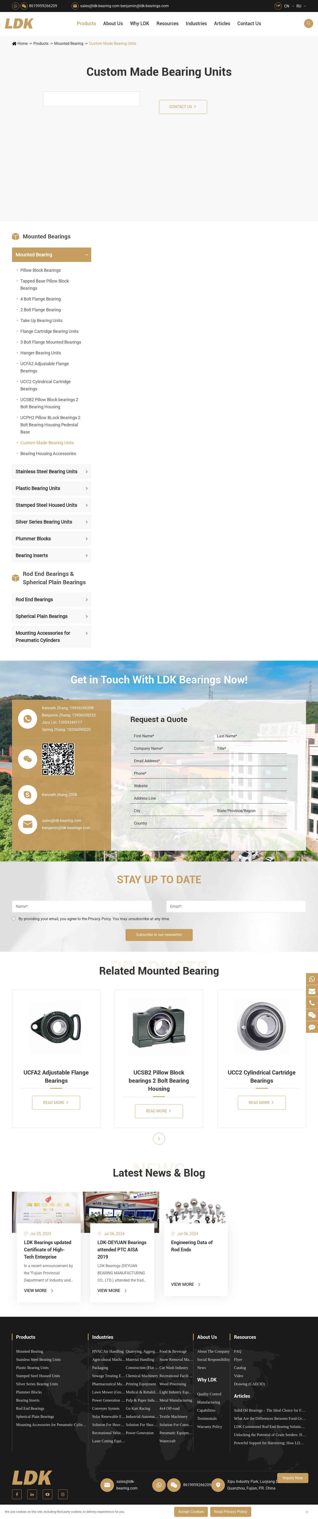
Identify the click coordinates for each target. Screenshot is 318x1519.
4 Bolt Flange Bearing (40, 298)
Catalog (240, 1368)
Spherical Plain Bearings (41, 616)
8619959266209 (43, 6)
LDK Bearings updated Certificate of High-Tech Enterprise (47, 1250)
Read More (55, 1102)
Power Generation (140, 1433)
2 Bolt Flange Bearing (40, 309)
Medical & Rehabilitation (142, 1392)
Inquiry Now (293, 1478)
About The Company (213, 1351)
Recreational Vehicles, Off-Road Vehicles (109, 1433)
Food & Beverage (173, 1351)
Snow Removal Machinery (176, 1359)
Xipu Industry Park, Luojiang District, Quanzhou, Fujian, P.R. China (257, 1484)
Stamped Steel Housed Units (46, 505)
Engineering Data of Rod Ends (192, 1246)
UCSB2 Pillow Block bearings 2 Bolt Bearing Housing (49, 403)
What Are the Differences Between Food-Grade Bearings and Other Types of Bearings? (270, 1418)
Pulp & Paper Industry (142, 1400)
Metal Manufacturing (175, 1400)
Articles (222, 23)
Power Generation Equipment (109, 1400)
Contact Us (249, 23)
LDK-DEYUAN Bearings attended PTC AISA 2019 (121, 1250)
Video (238, 1376)
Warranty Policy (209, 1427)
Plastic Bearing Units (38, 488)
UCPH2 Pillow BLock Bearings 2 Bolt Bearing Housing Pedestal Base (50, 424)
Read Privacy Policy (230, 1511)
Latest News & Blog (159, 1173)
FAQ (237, 1351)
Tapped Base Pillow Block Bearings (44, 284)
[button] (159, 1139)
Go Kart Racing (138, 1408)
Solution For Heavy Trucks (109, 1425)
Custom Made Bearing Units (112, 43)
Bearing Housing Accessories (48, 453)
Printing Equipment (141, 1384)
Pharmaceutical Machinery (109, 1384)
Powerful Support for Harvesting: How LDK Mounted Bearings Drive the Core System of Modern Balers (270, 1443)
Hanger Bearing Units (40, 352)
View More (39, 1290)
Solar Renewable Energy (109, 1417)
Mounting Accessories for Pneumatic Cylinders (43, 636)
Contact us (182, 106)
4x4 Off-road (169, 1408)
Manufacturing (208, 1402)
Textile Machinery (173, 1417)
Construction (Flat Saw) (142, 1368)
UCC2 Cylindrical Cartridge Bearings (45, 385)
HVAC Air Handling (108, 1351)
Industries (196, 23)
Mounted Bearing (68, 43)
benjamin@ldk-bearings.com (144, 6)
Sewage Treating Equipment (109, 1376)
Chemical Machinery (142, 1376)
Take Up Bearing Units (41, 320)
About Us (113, 23)
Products (86, 23)
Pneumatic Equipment (176, 1433)
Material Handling (140, 1359)
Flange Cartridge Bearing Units (49, 331)
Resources (167, 23)
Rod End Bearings (34, 599)
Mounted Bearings (41, 236)
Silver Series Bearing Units (44, 522)
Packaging (100, 1368)
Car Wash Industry (173, 1368)
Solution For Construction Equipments (176, 1425)
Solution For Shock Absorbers (142, 1425)
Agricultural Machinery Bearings (109, 1359)
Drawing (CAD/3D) (249, 1384)
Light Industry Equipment (176, 1392)
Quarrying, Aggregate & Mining (142, 1351)
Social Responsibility (213, 1359)
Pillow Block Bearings (40, 270)
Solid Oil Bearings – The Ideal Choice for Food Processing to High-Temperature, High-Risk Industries (270, 1410)
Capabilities (206, 1410)
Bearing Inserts (32, 555)
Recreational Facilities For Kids (176, 1376)
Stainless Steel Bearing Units (46, 471)
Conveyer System (105, 1408)
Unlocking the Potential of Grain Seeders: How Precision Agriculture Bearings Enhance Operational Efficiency (270, 1435)
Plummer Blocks (33, 539)
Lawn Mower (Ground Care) (109, 1392)
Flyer (238, 1359)
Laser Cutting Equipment (109, 1441)
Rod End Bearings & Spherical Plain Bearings (49, 578)
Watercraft (167, 1441)
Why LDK (139, 23)
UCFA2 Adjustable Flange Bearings (44, 367)
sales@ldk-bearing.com (100, 6)
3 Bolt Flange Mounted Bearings (50, 342)
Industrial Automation (142, 1417)
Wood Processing (172, 1384)
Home (23, 43)
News (201, 1368)
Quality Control (209, 1394)
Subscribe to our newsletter (159, 934)
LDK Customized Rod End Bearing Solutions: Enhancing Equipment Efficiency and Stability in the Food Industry (270, 1427)
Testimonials (207, 1418)
